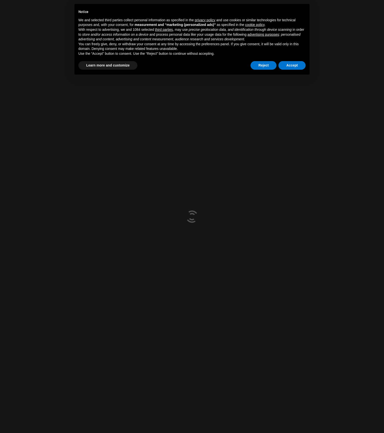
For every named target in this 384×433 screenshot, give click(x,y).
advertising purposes (263, 34)
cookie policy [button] (254, 25)
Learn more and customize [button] (108, 65)
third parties (164, 30)
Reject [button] (263, 65)
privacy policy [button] (205, 20)
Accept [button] (292, 65)
